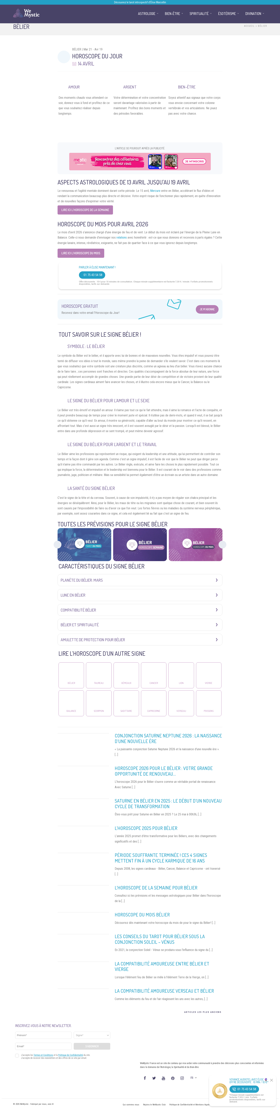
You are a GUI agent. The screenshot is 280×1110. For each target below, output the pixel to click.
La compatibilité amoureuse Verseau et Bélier (164, 991)
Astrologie (146, 13)
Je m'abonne (207, 309)
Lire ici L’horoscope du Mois (80, 253)
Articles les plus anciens (202, 1012)
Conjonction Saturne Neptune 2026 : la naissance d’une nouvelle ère (168, 738)
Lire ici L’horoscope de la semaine (85, 210)
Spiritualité (199, 13)
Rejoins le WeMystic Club (154, 1104)
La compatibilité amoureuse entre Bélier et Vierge (162, 966)
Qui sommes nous (131, 1104)
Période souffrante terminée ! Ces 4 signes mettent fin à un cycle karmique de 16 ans (161, 858)
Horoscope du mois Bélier (142, 915)
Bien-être (172, 13)
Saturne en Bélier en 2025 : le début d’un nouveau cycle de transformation (168, 803)
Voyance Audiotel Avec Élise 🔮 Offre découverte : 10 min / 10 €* (249, 1081)
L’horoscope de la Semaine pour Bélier (156, 888)
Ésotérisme (227, 13)
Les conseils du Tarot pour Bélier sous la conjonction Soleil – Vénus (160, 939)
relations (121, 237)
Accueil (249, 26)
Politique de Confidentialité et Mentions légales (190, 1104)
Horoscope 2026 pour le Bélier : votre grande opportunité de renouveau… (164, 771)
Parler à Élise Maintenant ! (97, 267)
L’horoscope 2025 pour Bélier (146, 828)
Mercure (155, 191)
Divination (253, 13)
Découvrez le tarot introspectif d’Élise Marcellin (140, 2)
